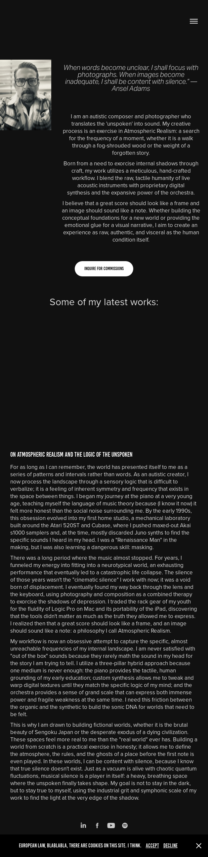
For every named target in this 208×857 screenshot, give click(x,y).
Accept (152, 845)
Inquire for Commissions (104, 268)
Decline (170, 845)
